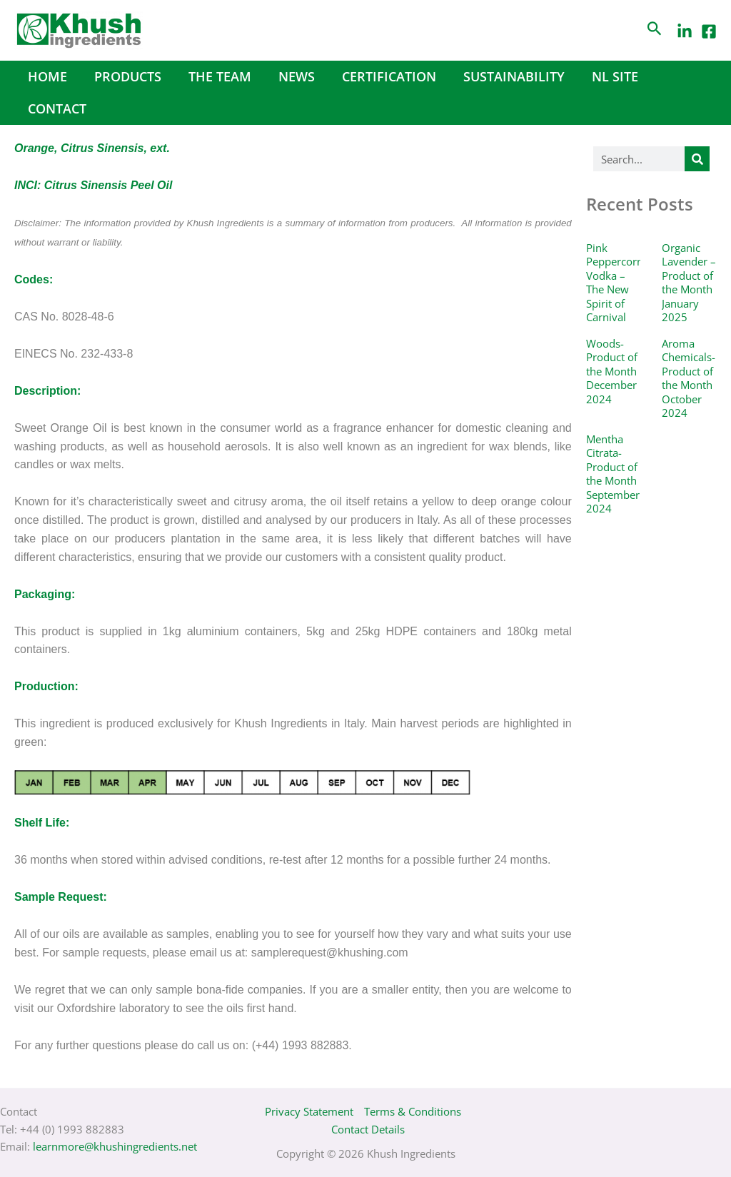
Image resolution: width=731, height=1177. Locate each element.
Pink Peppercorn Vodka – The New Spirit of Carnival (614, 283)
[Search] (697, 158)
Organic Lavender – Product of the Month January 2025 (689, 283)
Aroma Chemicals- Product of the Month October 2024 (688, 378)
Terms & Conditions (412, 1111)
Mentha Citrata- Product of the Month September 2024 (613, 474)
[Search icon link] (654, 30)
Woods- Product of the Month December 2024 (611, 371)
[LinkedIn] (684, 31)
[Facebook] (709, 31)
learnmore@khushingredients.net (115, 1146)
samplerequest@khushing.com (329, 952)
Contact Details (368, 1129)
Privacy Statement (309, 1111)
